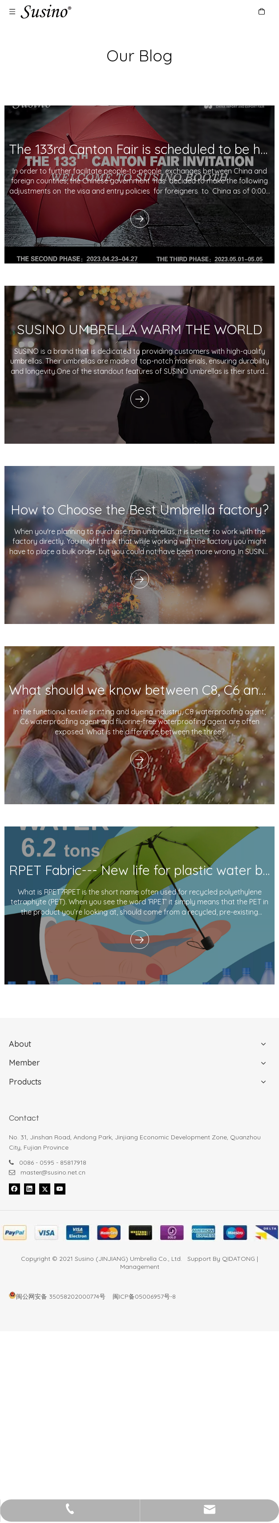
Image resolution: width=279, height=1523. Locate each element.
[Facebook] (14, 1189)
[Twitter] (44, 1189)
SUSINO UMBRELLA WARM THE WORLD (139, 329)
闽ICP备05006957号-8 (144, 1296)
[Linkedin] (29, 1189)
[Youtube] (59, 1189)
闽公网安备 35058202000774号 (57, 1296)
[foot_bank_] (140, 1232)
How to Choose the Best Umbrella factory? (140, 509)
